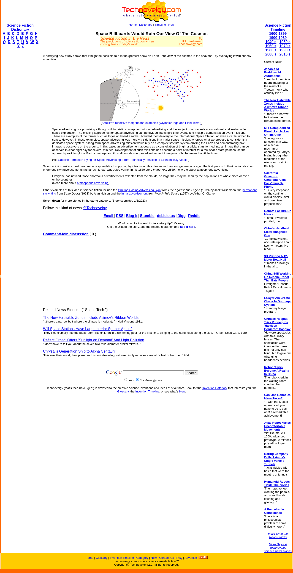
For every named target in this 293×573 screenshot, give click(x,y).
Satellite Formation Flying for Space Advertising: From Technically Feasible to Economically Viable (123, 159)
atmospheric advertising (92, 183)
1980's (270, 50)
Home (133, 24)
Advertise (190, 557)
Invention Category (214, 388)
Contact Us (166, 557)
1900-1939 (278, 38)
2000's (270, 54)
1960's (270, 46)
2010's (284, 54)
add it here (187, 226)
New (171, 24)
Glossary (123, 391)
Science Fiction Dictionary (20, 27)
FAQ (179, 557)
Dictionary (145, 24)
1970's (284, 46)
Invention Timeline (147, 391)
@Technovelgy (94, 208)
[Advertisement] (19, 120)
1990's (284, 50)
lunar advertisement (135, 193)
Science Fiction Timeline (277, 27)
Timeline (160, 24)
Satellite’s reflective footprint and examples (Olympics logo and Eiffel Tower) (151, 123)
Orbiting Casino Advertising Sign (139, 190)
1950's (284, 42)
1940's (270, 42)
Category (142, 557)
